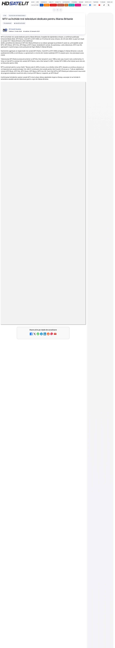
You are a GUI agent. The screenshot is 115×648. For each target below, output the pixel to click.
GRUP (94, 5)
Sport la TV (88, 2)
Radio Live (109, 2)
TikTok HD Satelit (100, 227)
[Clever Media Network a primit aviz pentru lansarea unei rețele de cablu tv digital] (78, 489)
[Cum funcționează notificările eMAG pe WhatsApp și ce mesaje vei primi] (100, 67)
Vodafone (53, 5)
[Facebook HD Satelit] (90, 5)
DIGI (42, 5)
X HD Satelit (100, 232)
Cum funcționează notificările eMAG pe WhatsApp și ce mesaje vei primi (99, 56)
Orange (47, 5)
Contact (84, 5)
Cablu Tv (51, 2)
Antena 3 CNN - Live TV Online (60, 549)
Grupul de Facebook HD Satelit (100, 212)
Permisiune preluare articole (100, 278)
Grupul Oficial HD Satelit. (33, 439)
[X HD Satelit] (108, 5)
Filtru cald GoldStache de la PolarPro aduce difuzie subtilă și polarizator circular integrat (99, 31)
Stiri (4, 15)
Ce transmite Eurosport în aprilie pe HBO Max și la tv (100, 78)
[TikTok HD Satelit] (104, 5)
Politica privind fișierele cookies (100, 283)
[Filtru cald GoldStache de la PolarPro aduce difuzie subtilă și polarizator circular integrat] (100, 43)
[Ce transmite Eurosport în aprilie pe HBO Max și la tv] (100, 88)
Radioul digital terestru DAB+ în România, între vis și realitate (17, 550)
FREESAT (97, 258)
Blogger (70, 584)
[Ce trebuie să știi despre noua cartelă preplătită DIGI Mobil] (35, 514)
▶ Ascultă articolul (19, 23)
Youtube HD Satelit (100, 223)
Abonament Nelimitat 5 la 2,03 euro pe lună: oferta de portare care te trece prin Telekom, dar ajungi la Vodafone (60, 530)
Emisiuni (81, 2)
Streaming (74, 2)
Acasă (32, 2)
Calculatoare (35, 5)
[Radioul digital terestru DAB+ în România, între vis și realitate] (35, 552)
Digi (91, 258)
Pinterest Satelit (100, 237)
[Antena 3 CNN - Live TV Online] (78, 552)
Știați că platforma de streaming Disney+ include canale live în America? (16, 529)
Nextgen (71, 5)
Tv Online (102, 2)
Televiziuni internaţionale (17, 15)
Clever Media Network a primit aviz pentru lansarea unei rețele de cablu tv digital (60, 487)
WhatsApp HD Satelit (100, 218)
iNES (66, 5)
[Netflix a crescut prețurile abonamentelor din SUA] (78, 514)
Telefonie (95, 2)
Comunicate (44, 2)
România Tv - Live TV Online (59, 566)
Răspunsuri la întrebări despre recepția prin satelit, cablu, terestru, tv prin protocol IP (23, 567)
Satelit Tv (58, 2)
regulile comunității (27, 437)
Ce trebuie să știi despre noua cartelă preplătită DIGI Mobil (17, 511)
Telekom (78, 5)
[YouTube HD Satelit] (99, 5)
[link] (21, 494)
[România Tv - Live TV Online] (78, 569)
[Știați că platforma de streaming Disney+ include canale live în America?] (35, 531)
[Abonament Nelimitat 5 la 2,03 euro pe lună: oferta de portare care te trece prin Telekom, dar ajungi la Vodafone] (78, 531)
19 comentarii (7, 23)
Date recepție (66, 2)
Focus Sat (60, 5)
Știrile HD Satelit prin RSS (100, 242)
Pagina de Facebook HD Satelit (100, 206)
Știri (37, 2)
